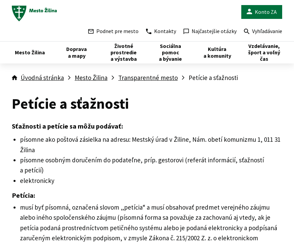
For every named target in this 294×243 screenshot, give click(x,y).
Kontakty (161, 31)
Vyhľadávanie (263, 32)
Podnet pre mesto (113, 31)
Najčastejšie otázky (210, 31)
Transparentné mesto (148, 78)
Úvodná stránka (42, 78)
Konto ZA (262, 12)
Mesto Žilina (91, 78)
